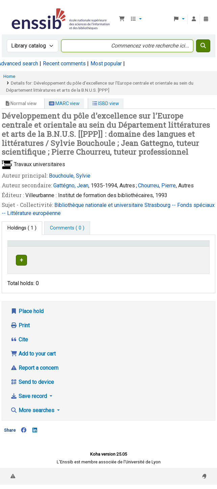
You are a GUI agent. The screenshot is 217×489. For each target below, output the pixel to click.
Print (20, 330)
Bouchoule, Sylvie (69, 176)
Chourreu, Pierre (157, 185)
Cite (19, 344)
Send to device (32, 386)
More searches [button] (33, 414)
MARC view (64, 103)
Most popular (106, 63)
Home (9, 76)
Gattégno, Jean (70, 185)
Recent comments (64, 63)
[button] (122, 19)
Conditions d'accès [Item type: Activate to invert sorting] (22, 250)
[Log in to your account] (193, 19)
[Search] (203, 45)
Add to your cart (33, 358)
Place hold (27, 315)
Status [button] (192, 253)
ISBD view (105, 103)
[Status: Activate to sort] (195, 249)
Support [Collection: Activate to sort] (71, 253)
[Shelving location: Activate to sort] (111, 249)
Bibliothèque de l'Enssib (12, 9)
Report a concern (34, 372)
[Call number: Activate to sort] (157, 249)
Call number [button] (149, 253)
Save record (29, 400)
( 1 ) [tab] (21, 228)
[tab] (67, 228)
